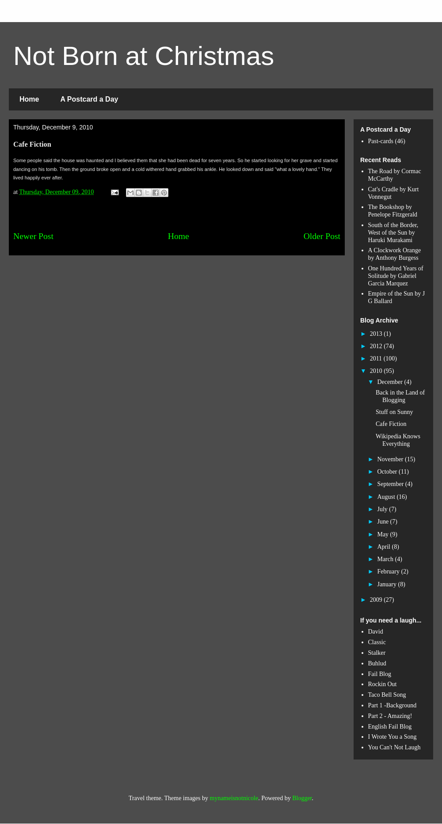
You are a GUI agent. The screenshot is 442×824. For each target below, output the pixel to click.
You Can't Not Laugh (394, 747)
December (390, 382)
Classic (377, 642)
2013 (377, 333)
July (383, 509)
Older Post (322, 236)
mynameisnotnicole (234, 798)
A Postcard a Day (89, 99)
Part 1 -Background (392, 705)
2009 (377, 599)
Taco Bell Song (387, 694)
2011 (377, 358)
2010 (377, 371)
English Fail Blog (390, 726)
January (387, 584)
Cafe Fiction (391, 424)
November (391, 459)
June (383, 521)
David (375, 631)
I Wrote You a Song (392, 736)
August (386, 497)
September (391, 484)
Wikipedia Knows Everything (398, 440)
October (388, 471)
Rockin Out (382, 684)
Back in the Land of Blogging (400, 396)
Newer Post (33, 236)
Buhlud (377, 663)
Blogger (302, 798)
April (384, 546)
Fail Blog (380, 674)
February (389, 571)
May (383, 534)
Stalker (377, 652)
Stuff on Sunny (394, 412)
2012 (377, 346)
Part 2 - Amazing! (390, 716)
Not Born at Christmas (143, 56)
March (386, 559)
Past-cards (381, 141)
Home (29, 99)
